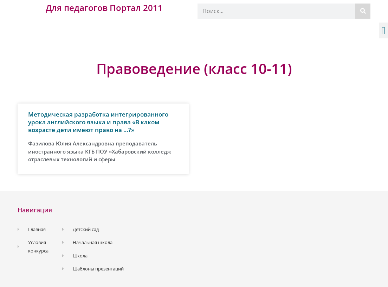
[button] (383, 30)
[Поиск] (362, 11)
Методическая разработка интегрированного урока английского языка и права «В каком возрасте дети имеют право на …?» (98, 122)
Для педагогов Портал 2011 (104, 7)
